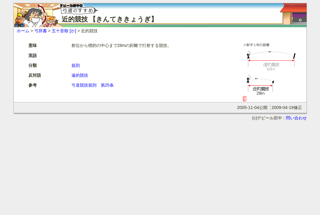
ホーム (23, 30)
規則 (75, 65)
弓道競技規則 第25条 (92, 85)
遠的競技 (79, 75)
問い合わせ (296, 118)
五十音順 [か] (64, 30)
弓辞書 (40, 30)
